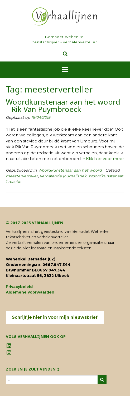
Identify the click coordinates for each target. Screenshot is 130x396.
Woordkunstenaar (105, 176)
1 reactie (13, 181)
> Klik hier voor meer (103, 158)
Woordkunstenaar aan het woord (70, 170)
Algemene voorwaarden (30, 292)
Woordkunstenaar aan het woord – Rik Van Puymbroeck (63, 105)
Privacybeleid (19, 286)
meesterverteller (22, 176)
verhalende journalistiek (63, 176)
